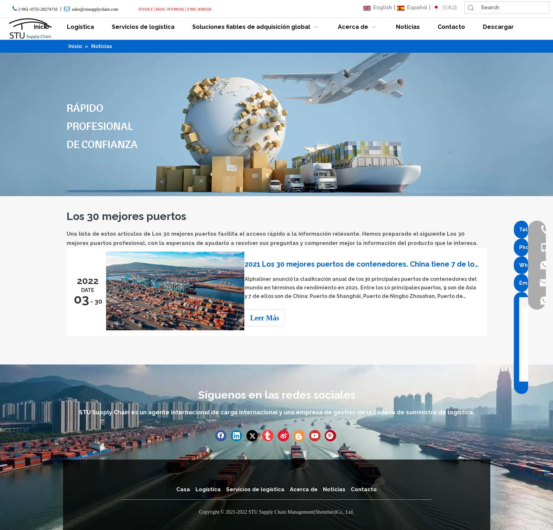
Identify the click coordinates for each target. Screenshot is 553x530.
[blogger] (299, 435)
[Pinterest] (330, 435)
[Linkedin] (236, 435)
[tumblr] (267, 435)
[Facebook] (220, 435)
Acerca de (304, 489)
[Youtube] (314, 435)
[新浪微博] (283, 435)
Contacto (364, 489)
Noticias (334, 489)
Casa (183, 489)
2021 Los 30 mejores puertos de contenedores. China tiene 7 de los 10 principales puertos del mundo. (365, 264)
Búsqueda (471, 8)
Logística (208, 489)
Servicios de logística (255, 489)
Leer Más (271, 318)
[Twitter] (252, 435)
